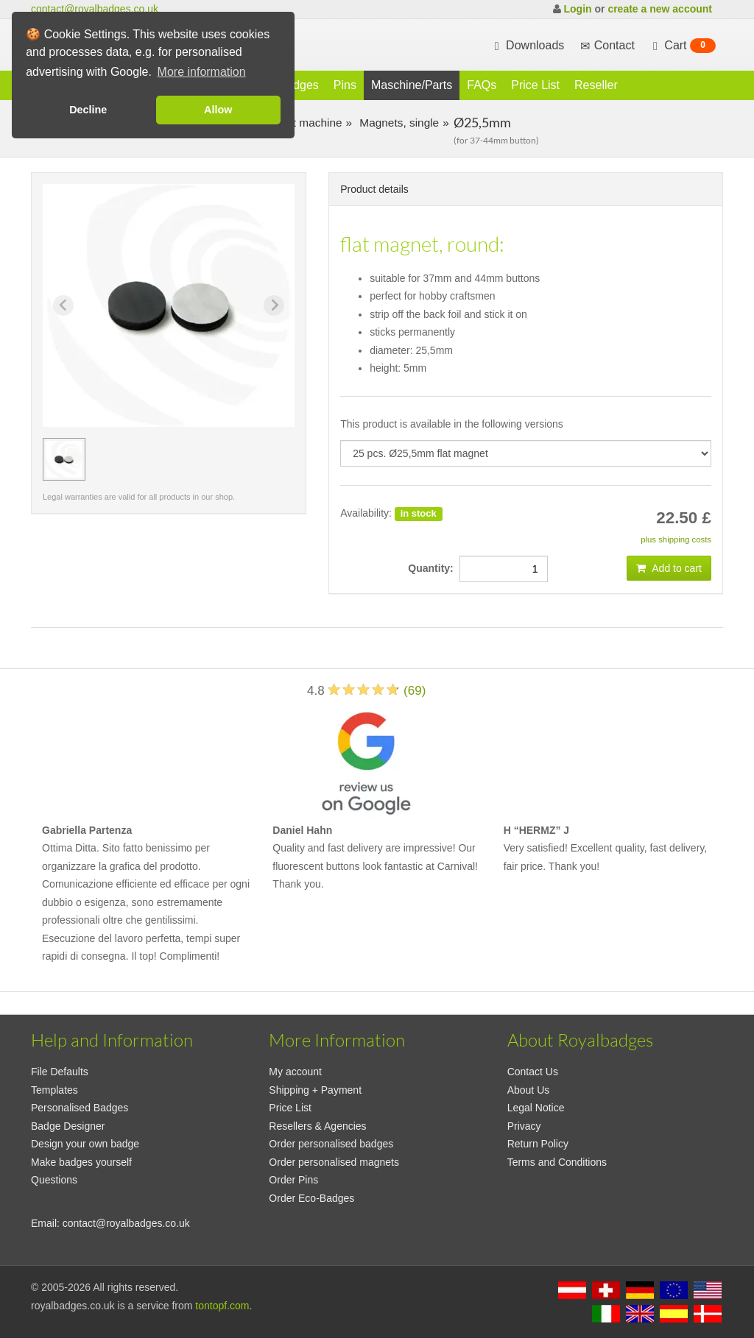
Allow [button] (218, 110)
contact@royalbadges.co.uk (94, 9)
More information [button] (202, 72)
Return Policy (537, 1144)
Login (577, 9)
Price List (535, 85)
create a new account (659, 9)
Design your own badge (85, 1144)
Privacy (524, 1126)
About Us (528, 1090)
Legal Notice (536, 1108)
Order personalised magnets (334, 1162)
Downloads (528, 45)
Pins (345, 85)
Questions (54, 1180)
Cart (682, 45)
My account (295, 1071)
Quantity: (433, 568)
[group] (64, 459)
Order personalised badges (331, 1144)
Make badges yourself (81, 1162)
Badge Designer (68, 1126)
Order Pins (293, 1180)
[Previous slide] (63, 305)
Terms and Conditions (557, 1162)
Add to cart (669, 568)
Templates (54, 1090)
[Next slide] (274, 305)
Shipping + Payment (315, 1090)
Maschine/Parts (411, 85)
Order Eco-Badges (311, 1198)
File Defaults (59, 1071)
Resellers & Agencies (317, 1126)
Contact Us (532, 1071)
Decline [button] (88, 110)
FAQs (481, 85)
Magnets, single (397, 122)
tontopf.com (222, 1306)
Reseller (596, 85)
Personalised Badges (79, 1108)
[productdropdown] (525, 453)
